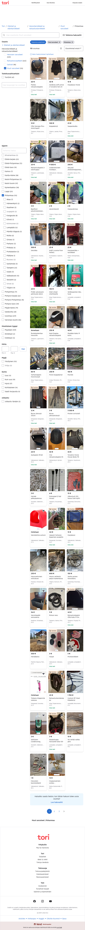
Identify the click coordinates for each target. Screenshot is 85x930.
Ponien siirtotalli (74, 413)
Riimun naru (53, 615)
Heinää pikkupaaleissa (36, 497)
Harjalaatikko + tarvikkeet (73, 251)
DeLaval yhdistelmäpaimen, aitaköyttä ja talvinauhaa (75, 171)
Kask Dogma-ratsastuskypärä (55, 334)
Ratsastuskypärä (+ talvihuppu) (38, 169)
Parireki (70, 375)
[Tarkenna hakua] (14, 150)
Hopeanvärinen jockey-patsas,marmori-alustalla (55, 784)
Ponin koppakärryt (56, 375)
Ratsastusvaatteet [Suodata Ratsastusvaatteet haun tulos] (16, 61)
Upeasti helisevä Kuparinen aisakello (56, 536)
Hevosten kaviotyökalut (36, 782)
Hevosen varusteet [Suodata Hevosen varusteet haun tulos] (15, 55)
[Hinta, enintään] (14, 349)
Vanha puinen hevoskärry (72, 577)
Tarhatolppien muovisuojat (36, 376)
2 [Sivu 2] (54, 811)
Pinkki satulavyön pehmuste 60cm (37, 293)
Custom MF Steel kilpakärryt (74, 699)
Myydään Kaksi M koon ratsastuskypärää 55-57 (74, 336)
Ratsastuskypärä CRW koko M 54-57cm (74, 617)
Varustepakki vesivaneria (35, 616)
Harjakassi (71, 535)
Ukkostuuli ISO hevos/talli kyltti (74, 497)
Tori (3, 26)
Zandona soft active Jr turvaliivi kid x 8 (56, 86)
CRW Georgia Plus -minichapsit (38, 127)
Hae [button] (23, 349)
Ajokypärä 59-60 (37, 455)
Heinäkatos (35, 657)
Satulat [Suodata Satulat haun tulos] (11, 64)
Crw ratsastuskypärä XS (56, 456)
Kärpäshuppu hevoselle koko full (56, 740)
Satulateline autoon (38, 535)
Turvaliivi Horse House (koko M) (73, 456)
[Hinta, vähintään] (5, 349)
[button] (72, 35)
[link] (13, 45)
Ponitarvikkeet (73, 657)
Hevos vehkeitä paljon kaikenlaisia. (56, 577)
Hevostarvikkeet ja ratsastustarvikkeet (37, 27)
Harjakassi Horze (74, 85)
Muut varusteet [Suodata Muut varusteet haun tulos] (15, 68)
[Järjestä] (73, 48)
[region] (38, 69)
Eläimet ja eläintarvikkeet (14, 27)
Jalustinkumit (54, 209)
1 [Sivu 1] (49, 811)
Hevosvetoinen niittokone (36, 577)
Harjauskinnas (73, 209)
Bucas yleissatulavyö (54, 414)
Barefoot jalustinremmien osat (37, 211)
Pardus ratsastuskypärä (37, 86)
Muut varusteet (64, 27)
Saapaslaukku (72, 126)
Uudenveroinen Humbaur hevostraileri (54, 170)
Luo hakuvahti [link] (57, 802)
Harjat (51, 657)
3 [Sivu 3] (59, 811)
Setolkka (34, 250)
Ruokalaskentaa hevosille (37, 334)
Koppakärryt (53, 126)
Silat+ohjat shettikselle (53, 293)
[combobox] (30, 35)
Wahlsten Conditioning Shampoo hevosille (38, 741)
